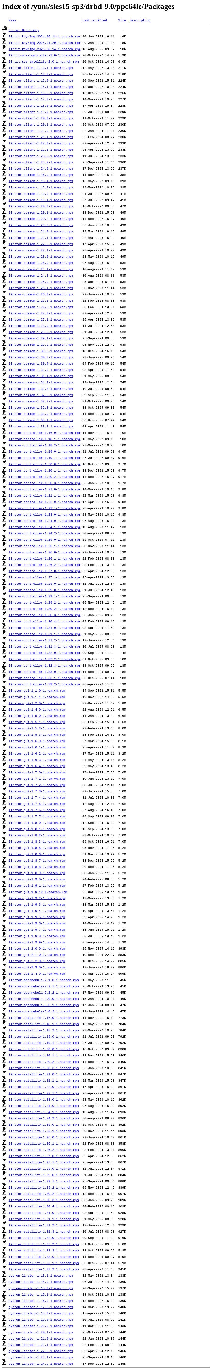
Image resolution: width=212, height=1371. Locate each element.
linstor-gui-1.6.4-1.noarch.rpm (37, 766)
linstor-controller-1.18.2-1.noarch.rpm (44, 445)
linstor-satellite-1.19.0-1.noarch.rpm (44, 1036)
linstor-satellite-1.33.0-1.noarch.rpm (44, 1256)
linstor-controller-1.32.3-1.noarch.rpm (44, 665)
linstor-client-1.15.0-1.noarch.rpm (41, 80)
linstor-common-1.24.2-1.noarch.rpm (41, 275)
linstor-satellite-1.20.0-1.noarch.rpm (44, 1049)
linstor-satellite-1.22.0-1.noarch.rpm (44, 1087)
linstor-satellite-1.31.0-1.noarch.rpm (44, 1212)
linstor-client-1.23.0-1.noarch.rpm (41, 156)
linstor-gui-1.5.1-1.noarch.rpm (37, 722)
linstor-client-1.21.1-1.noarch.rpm (41, 137)
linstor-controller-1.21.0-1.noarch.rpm (44, 489)
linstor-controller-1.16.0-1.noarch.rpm (44, 432)
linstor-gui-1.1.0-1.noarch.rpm (37, 690)
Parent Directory (24, 30)
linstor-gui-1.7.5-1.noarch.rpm (37, 804)
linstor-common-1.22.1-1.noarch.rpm (41, 250)
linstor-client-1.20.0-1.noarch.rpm (41, 118)
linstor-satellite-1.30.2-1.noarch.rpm (44, 1193)
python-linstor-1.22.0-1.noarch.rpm (41, 1351)
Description (140, 20)
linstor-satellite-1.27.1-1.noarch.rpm (44, 1162)
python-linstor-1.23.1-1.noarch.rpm (41, 1357)
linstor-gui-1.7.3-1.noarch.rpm (37, 791)
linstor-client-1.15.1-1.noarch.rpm (41, 86)
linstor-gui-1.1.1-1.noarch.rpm (37, 697)
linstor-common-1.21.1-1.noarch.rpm (41, 237)
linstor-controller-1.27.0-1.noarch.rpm (44, 571)
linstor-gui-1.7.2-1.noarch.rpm (37, 785)
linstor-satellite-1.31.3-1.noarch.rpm (44, 1231)
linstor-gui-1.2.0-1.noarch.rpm (37, 703)
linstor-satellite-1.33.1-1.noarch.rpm (44, 1263)
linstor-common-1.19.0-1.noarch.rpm (41, 193)
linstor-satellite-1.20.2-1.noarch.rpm (44, 1061)
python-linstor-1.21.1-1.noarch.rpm (41, 1344)
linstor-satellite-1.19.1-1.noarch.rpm (44, 1043)
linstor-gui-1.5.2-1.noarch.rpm (37, 728)
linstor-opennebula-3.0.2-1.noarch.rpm (44, 1011)
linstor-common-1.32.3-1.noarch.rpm (41, 407)
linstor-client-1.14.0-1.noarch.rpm (41, 74)
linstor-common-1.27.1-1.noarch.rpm (41, 319)
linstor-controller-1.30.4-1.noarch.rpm (44, 621)
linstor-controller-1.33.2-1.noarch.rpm (44, 684)
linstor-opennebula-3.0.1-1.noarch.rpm (44, 1005)
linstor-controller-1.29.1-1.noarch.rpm (44, 596)
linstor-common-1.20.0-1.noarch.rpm (41, 206)
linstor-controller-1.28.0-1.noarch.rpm (44, 583)
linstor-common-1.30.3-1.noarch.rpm (41, 357)
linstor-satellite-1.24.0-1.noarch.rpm (44, 1105)
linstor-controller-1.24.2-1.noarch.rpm (44, 533)
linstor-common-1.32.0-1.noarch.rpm (41, 395)
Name (12, 20)
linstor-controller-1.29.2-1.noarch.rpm (44, 602)
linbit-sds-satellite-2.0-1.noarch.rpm (44, 61)
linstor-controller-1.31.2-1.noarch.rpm (44, 640)
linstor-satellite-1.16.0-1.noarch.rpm (44, 1017)
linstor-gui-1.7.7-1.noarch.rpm (37, 816)
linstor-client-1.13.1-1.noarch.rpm (41, 68)
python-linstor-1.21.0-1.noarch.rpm (41, 1338)
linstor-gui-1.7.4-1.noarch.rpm (37, 797)
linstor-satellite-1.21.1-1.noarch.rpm (44, 1080)
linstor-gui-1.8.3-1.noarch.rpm (37, 841)
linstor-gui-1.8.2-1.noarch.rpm (37, 835)
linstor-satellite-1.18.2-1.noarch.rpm (44, 1030)
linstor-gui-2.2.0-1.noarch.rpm (37, 961)
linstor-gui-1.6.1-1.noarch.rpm (37, 747)
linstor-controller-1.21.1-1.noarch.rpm (44, 495)
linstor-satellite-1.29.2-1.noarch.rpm (44, 1187)
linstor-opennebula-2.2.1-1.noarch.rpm (44, 986)
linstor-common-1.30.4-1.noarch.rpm (41, 363)
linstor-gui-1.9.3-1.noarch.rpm (37, 904)
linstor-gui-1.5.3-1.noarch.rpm (37, 734)
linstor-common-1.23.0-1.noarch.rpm (41, 256)
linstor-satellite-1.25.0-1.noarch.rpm (44, 1124)
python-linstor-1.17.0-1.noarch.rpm (41, 1307)
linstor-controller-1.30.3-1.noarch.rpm (44, 615)
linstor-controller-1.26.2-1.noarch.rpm (44, 564)
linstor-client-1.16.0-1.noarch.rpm (41, 93)
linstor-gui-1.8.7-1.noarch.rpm (37, 860)
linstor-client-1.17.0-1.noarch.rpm (41, 99)
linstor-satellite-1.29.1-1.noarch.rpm (44, 1181)
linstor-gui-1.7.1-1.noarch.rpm (37, 778)
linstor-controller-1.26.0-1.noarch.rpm (44, 552)
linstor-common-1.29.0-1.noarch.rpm (41, 332)
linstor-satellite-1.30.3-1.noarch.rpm (44, 1200)
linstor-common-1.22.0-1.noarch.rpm (41, 244)
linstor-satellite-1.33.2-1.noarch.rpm (44, 1269)
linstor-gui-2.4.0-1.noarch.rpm (37, 973)
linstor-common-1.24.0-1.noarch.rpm (41, 263)
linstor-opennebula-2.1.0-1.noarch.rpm (44, 980)
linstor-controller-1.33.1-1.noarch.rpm (44, 678)
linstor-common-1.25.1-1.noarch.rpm (41, 288)
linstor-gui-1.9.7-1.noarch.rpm (37, 929)
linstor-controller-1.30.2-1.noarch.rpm (44, 609)
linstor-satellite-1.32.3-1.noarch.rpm (44, 1250)
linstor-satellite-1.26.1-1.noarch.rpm (44, 1143)
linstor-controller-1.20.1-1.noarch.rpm (44, 470)
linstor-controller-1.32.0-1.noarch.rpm (44, 653)
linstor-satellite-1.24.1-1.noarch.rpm (44, 1112)
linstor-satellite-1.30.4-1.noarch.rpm (44, 1206)
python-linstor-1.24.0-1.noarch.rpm (41, 1363)
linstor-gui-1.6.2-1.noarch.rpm (37, 753)
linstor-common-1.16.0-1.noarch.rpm (41, 174)
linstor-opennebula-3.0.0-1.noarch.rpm (44, 998)
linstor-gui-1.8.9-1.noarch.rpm (37, 873)
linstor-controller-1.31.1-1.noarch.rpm (44, 634)
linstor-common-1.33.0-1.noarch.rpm (41, 414)
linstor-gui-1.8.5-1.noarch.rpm (37, 848)
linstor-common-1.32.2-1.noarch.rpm (41, 401)
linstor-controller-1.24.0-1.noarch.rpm (44, 520)
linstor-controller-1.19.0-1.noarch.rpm (44, 451)
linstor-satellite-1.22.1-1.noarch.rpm (44, 1093)
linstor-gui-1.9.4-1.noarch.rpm (37, 910)
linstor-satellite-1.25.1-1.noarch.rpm (44, 1131)
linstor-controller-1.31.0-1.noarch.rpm (44, 627)
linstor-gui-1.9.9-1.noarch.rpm (37, 942)
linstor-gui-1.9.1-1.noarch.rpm (37, 885)
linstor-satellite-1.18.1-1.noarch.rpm (44, 1024)
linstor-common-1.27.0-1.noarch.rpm (41, 313)
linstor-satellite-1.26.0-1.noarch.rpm (44, 1137)
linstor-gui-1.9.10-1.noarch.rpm (38, 892)
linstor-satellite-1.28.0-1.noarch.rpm (44, 1168)
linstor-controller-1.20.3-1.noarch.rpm (44, 483)
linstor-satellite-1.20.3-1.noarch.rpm (44, 1068)
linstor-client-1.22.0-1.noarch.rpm (41, 143)
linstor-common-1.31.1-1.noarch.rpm (41, 376)
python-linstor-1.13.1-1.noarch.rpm (41, 1275)
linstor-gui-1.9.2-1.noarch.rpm (37, 898)
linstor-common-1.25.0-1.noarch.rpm (41, 281)
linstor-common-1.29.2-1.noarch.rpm (41, 344)
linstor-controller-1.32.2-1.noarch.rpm (44, 659)
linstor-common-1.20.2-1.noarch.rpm (41, 219)
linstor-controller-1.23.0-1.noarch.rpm (44, 514)
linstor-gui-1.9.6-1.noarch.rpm (37, 923)
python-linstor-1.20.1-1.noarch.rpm (41, 1332)
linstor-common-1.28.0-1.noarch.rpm (41, 325)
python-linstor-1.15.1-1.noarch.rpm (41, 1294)
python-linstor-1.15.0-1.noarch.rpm (41, 1288)
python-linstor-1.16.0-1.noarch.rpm (41, 1300)
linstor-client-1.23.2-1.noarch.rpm (41, 162)
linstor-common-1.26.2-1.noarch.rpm (41, 307)
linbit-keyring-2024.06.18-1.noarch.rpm (44, 36)
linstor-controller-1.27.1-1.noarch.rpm (44, 577)
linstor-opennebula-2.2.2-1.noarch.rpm (44, 992)
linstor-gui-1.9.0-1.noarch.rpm (37, 879)
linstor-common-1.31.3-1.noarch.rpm (41, 388)
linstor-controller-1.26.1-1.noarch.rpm (44, 558)
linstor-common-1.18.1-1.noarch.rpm (41, 181)
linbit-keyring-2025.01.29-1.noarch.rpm (44, 42)
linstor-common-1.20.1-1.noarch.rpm (41, 212)
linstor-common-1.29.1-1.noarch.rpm (41, 338)
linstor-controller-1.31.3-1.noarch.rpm (44, 646)
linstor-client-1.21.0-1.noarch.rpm (41, 130)
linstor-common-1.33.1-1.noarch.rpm (41, 420)
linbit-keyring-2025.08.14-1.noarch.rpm (44, 49)
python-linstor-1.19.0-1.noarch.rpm (41, 1319)
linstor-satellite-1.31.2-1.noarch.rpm (44, 1225)
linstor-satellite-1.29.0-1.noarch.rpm (44, 1175)
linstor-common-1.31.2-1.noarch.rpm (41, 382)
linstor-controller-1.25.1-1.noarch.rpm (44, 546)
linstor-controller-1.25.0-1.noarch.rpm (44, 539)
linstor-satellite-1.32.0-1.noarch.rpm (44, 1238)
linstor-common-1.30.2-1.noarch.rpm (41, 351)
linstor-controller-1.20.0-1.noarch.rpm (44, 464)
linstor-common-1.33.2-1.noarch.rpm (41, 426)
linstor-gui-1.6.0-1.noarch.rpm (37, 741)
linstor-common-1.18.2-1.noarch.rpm (41, 187)
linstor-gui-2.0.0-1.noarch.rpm (37, 948)
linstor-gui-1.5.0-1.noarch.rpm (37, 715)
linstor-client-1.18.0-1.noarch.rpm (41, 105)
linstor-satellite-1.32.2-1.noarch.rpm (44, 1244)
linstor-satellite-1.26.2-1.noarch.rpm (44, 1149)
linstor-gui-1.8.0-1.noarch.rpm (37, 822)
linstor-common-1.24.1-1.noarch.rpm (41, 269)
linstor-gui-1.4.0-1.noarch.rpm (37, 709)
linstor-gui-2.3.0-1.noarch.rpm (37, 967)
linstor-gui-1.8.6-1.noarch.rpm (37, 854)
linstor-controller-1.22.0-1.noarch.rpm (44, 502)
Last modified (94, 20)
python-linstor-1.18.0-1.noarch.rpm (41, 1313)
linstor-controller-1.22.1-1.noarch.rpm (44, 508)
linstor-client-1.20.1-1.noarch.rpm (41, 124)
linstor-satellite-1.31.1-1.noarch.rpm (44, 1219)
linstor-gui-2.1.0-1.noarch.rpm (37, 954)
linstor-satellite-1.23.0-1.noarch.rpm (44, 1099)
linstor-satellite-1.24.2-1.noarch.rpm (44, 1118)
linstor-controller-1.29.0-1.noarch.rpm (44, 590)
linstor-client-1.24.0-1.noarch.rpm (41, 168)
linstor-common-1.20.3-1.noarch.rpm (41, 225)
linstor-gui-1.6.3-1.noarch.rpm (37, 759)
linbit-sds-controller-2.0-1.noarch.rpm (44, 55)
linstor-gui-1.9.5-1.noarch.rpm (37, 917)
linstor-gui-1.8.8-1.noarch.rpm (37, 866)
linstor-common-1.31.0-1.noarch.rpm (41, 369)
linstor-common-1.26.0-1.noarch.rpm (41, 294)
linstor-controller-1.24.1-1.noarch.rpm (44, 527)
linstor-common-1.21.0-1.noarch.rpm (41, 231)
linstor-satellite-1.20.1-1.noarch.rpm (44, 1055)
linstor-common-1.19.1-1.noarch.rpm (41, 200)
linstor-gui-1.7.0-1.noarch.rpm (37, 772)
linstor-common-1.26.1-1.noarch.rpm (41, 300)
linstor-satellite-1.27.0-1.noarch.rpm (44, 1156)
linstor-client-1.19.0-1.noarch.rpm (41, 112)
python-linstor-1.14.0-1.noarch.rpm (41, 1282)
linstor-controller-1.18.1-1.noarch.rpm (44, 439)
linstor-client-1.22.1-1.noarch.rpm (41, 149)
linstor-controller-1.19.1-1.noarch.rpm (44, 458)
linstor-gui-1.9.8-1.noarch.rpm (37, 936)
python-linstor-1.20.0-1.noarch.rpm (41, 1326)
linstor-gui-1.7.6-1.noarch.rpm (37, 810)
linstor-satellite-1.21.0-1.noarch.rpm (44, 1074)
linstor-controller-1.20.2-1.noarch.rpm (44, 476)
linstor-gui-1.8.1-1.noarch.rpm (37, 829)
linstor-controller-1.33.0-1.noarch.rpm (44, 671)
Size (122, 20)
